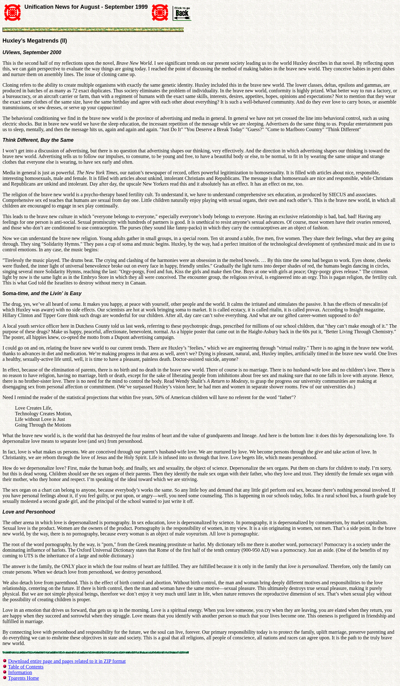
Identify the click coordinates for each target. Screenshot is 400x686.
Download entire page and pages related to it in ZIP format (67, 661)
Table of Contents (26, 666)
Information (20, 672)
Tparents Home (23, 678)
